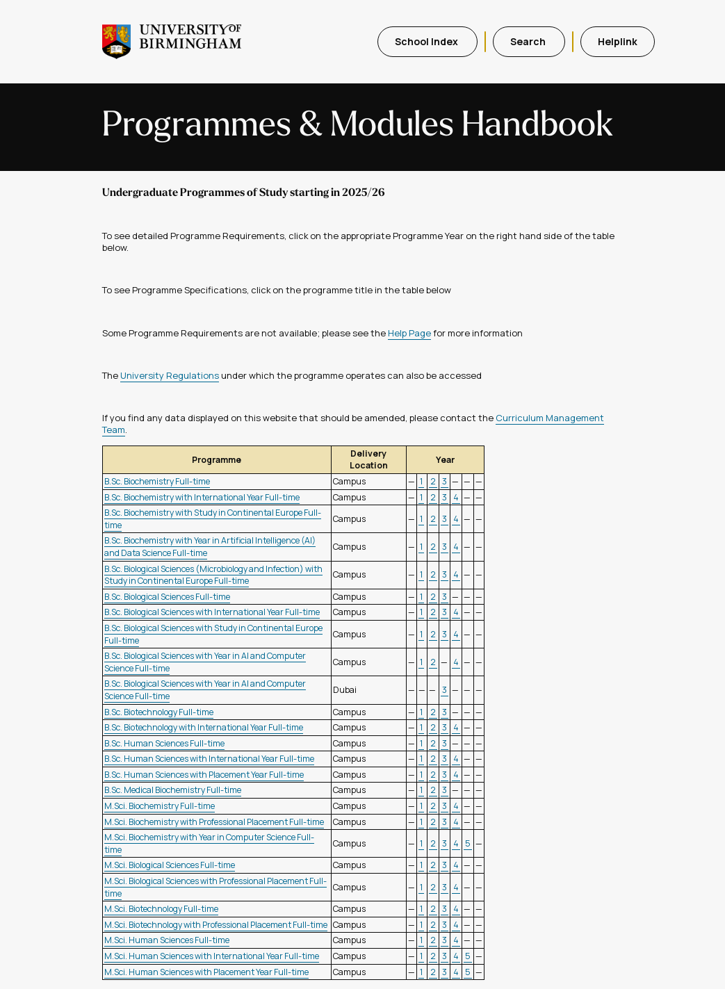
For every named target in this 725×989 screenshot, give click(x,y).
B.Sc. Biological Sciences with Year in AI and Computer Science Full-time (205, 662)
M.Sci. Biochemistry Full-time (159, 806)
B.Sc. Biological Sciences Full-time (167, 597)
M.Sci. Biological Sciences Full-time (169, 865)
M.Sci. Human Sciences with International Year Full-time (211, 956)
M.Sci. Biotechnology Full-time (161, 909)
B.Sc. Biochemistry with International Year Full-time (202, 497)
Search (529, 41)
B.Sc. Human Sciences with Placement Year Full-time (204, 774)
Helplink (617, 41)
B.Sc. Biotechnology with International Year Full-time (203, 727)
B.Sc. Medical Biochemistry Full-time (172, 790)
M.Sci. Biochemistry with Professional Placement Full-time (214, 822)
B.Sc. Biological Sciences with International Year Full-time (212, 612)
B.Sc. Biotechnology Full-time (158, 712)
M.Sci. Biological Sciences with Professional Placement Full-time (215, 887)
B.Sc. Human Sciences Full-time (164, 743)
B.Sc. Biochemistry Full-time (157, 481)
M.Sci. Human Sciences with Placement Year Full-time (206, 972)
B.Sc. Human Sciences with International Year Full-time (209, 759)
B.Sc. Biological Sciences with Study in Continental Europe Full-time (213, 634)
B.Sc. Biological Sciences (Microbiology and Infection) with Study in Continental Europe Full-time (213, 575)
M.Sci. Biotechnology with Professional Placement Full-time (215, 925)
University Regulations (169, 375)
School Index (427, 41)
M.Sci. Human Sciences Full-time (166, 940)
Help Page (409, 333)
